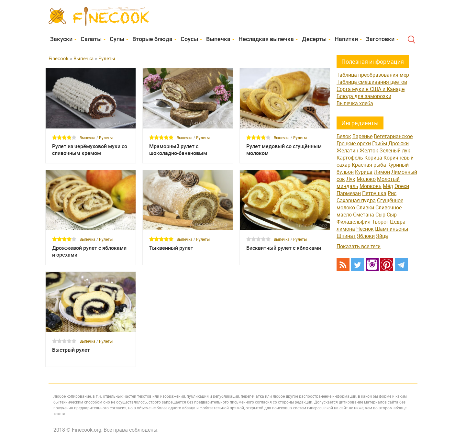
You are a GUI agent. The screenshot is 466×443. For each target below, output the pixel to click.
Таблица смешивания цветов (372, 81)
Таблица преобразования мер (373, 74)
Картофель (350, 157)
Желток (369, 150)
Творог (380, 221)
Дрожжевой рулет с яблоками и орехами (89, 251)
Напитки (346, 39)
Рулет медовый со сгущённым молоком (284, 150)
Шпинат (346, 235)
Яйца (382, 235)
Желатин (347, 150)
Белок (344, 136)
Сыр (380, 214)
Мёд (388, 186)
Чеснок (365, 228)
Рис (392, 193)
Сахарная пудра (356, 200)
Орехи (401, 186)
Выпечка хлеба (355, 103)
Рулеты (106, 137)
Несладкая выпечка (266, 39)
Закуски (61, 39)
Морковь (371, 186)
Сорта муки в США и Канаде (371, 89)
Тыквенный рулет (171, 248)
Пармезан (349, 193)
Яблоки (366, 235)
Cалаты (91, 39)
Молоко (366, 179)
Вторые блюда (152, 39)
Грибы (379, 143)
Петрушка (374, 193)
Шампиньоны (391, 228)
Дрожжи (398, 143)
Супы (117, 39)
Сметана (363, 214)
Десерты (314, 39)
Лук (350, 179)
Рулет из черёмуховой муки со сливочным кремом (89, 150)
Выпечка (218, 39)
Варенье (362, 136)
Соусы (189, 39)
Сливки (365, 207)
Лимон (382, 171)
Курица (363, 171)
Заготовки (380, 39)
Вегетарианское (393, 136)
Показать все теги (359, 246)
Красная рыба (369, 164)
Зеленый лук (395, 150)
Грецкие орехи (354, 143)
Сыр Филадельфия (367, 218)
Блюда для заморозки (364, 96)
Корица (373, 157)
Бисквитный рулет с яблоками (283, 248)
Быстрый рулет (71, 350)
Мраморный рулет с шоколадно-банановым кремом (178, 150)
